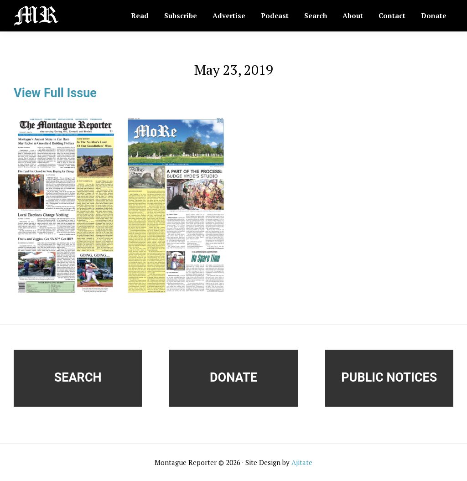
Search (78, 377)
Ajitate (301, 462)
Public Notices (389, 377)
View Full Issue (55, 93)
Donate (233, 377)
